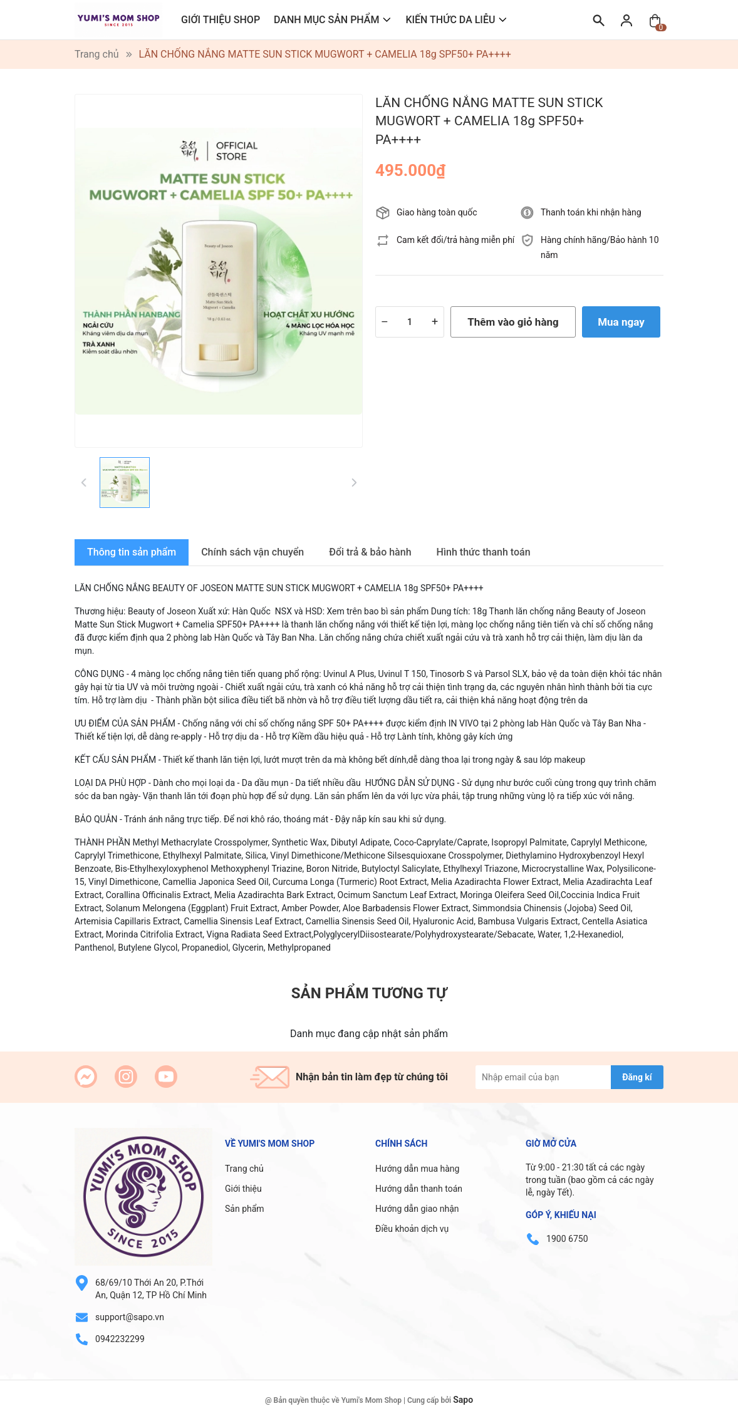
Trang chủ (244, 1169)
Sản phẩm (244, 1209)
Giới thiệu (243, 1189)
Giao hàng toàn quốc (437, 212)
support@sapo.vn (129, 1317)
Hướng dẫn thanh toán (418, 1189)
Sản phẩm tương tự (369, 993)
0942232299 (120, 1339)
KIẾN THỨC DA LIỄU (450, 20)
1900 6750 (567, 1239)
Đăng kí (637, 1077)
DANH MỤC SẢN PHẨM (326, 20)
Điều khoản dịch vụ (412, 1229)
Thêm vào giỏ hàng (512, 322)
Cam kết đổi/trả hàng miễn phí (455, 240)
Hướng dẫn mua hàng (417, 1169)
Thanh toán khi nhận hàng (591, 212)
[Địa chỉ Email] (569, 1077)
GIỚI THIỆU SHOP (220, 20)
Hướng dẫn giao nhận (417, 1209)
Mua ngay (621, 322)
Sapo (463, 1400)
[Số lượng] (409, 322)
